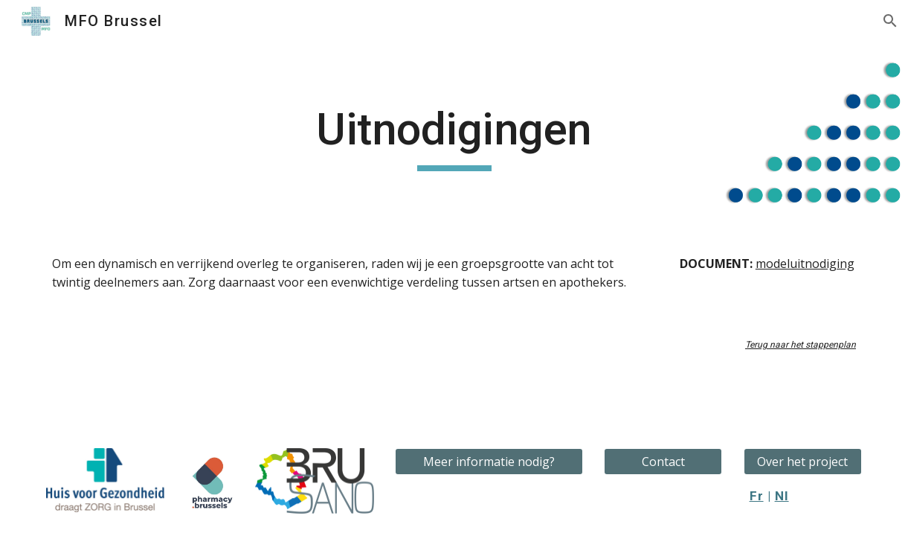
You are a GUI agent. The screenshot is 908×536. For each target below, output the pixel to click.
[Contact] (663, 461)
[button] (890, 21)
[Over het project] (802, 461)
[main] (454, 136)
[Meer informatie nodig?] (489, 461)
